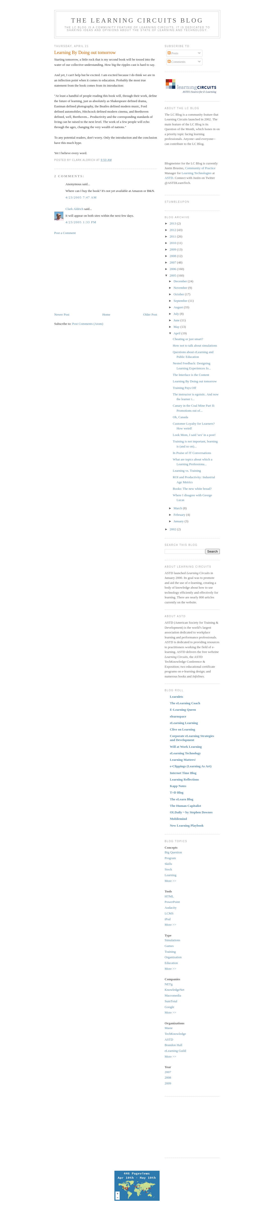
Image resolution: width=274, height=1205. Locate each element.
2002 (173, 529)
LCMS (169, 913)
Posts (173, 53)
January (179, 521)
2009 (173, 249)
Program (170, 858)
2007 (173, 262)
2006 (173, 269)
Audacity (171, 907)
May (177, 327)
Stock (168, 869)
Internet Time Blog (183, 773)
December (181, 281)
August (179, 307)
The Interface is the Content (191, 375)
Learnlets (176, 696)
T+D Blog (176, 792)
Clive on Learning (182, 729)
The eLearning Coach (185, 703)
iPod (168, 919)
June (177, 320)
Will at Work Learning (186, 747)
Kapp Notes (178, 786)
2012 (173, 230)
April (177, 333)
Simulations (172, 940)
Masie (169, 1028)
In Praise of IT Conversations (192, 453)
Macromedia (173, 995)
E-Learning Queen (183, 709)
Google (169, 1007)
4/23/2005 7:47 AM (81, 197)
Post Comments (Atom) (87, 324)
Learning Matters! (183, 760)
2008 (173, 256)
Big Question (173, 852)
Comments (177, 62)
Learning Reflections (184, 779)
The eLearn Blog (181, 799)
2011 (173, 236)
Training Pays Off (184, 388)
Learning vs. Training (187, 470)
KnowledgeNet (174, 990)
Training (170, 951)
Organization (173, 957)
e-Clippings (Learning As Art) (191, 766)
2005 (173, 275)
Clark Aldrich (74, 209)
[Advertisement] (96, 273)
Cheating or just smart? (188, 339)
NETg (169, 984)
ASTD (169, 178)
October (179, 294)
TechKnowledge (175, 1034)
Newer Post (61, 314)
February (180, 515)
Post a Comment (65, 233)
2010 (173, 243)
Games (169, 946)
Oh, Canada (180, 417)
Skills (168, 864)
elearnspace (178, 716)
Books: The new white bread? (192, 489)
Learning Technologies (197, 173)
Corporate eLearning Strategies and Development (192, 738)
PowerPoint (172, 902)
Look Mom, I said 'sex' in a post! (194, 435)
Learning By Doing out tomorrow (85, 52)
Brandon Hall (173, 1045)
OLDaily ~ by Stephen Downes (191, 812)
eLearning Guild (175, 1051)
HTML (169, 896)
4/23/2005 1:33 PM (80, 222)
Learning (170, 875)
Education (171, 963)
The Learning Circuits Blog (137, 20)
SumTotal (171, 1001)
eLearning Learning (184, 723)
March (178, 508)
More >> (170, 881)
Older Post (150, 314)
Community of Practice (200, 168)
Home (106, 314)
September (181, 301)
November (181, 288)
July (177, 314)
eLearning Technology (185, 753)
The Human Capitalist (185, 806)
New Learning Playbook (186, 825)
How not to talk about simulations (195, 345)
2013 (173, 223)
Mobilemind (178, 819)
